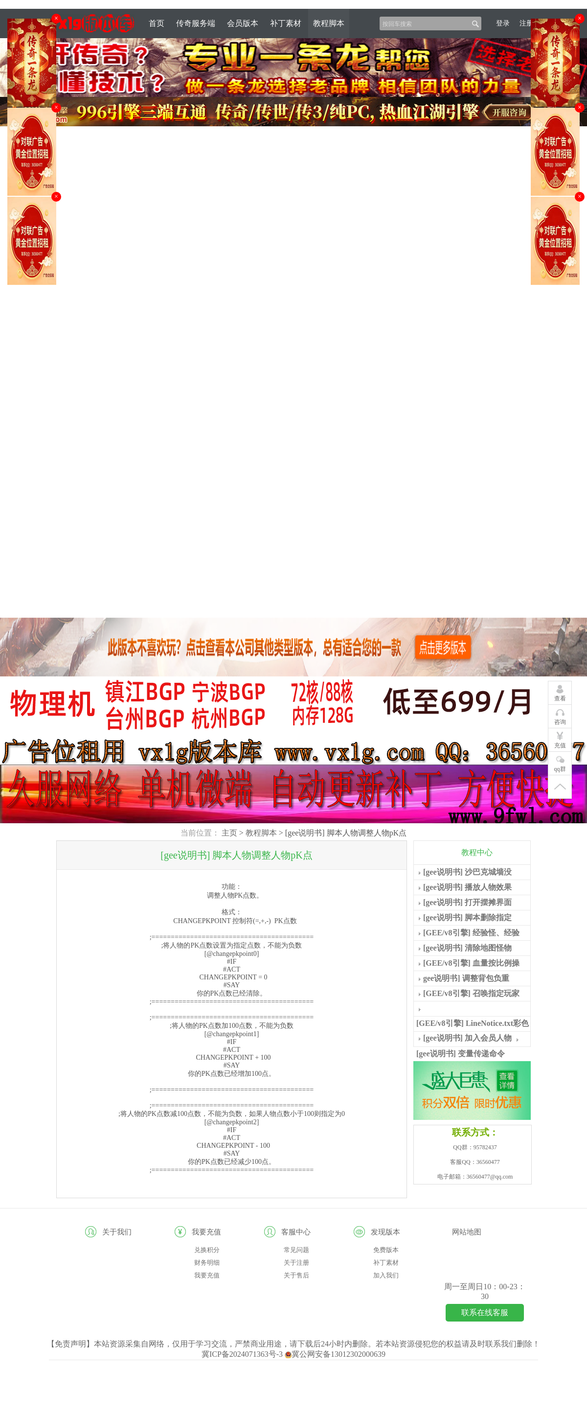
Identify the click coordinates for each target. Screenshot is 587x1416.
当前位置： (200, 833)
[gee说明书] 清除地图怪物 (467, 948)
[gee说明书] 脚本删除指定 (467, 917)
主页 (229, 833)
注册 (526, 23)
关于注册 (296, 1262)
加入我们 (386, 1275)
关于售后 (296, 1275)
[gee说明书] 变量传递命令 (460, 1053)
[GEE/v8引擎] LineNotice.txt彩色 (472, 1023)
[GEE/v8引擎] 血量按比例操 (471, 963)
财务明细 (207, 1262)
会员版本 (242, 23)
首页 (156, 23)
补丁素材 (285, 23)
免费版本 (386, 1250)
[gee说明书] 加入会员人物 (467, 1038)
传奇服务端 (195, 23)
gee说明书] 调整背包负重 (466, 978)
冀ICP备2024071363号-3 (243, 1354)
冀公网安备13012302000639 (335, 1354)
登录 (503, 23)
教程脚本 (328, 23)
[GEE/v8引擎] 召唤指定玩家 (471, 993)
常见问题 (296, 1250)
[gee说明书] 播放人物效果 (467, 887)
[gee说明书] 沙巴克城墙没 (467, 872)
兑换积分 (207, 1250)
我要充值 (207, 1275)
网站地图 (466, 1232)
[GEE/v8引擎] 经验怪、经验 (471, 933)
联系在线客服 (484, 1312)
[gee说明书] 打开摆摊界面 (467, 902)
